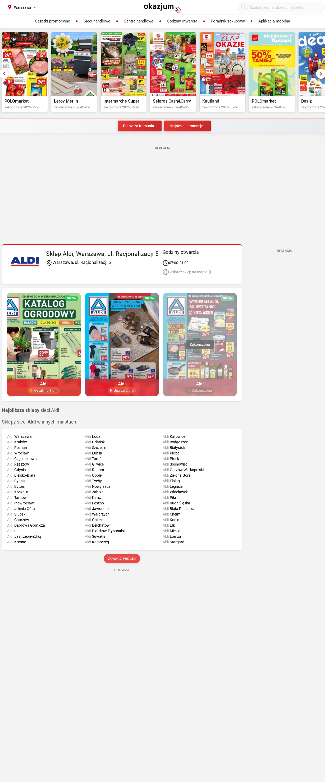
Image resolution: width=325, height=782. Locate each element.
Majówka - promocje (186, 126)
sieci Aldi (30, 410)
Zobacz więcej (122, 559)
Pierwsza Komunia (138, 126)
